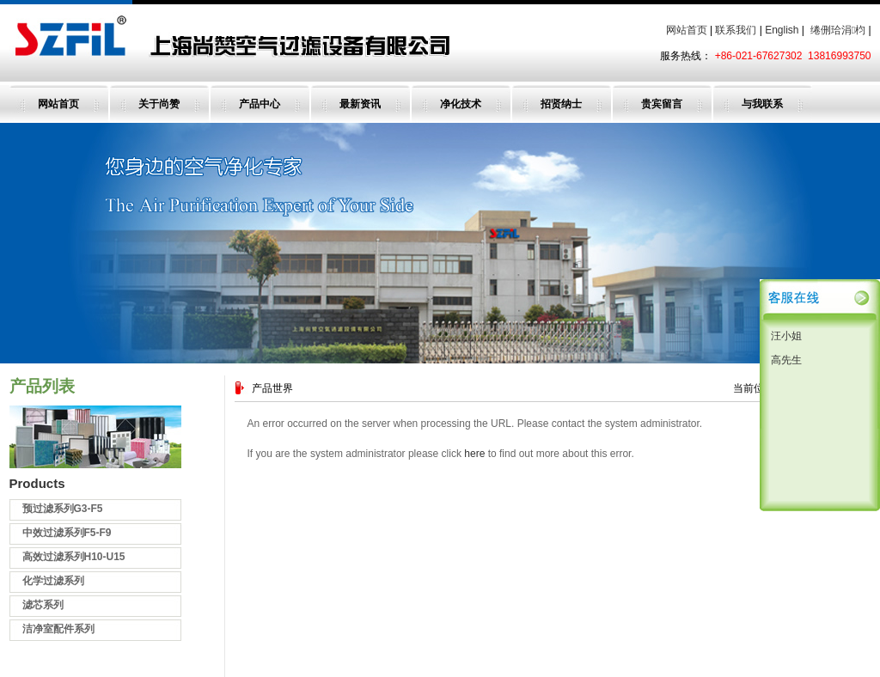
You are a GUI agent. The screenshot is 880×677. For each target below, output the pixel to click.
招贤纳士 (561, 104)
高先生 (785, 360)
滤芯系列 (43, 605)
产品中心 (259, 104)
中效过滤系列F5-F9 (67, 533)
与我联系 (762, 104)
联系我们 (735, 30)
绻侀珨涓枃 (837, 30)
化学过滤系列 (53, 581)
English (781, 30)
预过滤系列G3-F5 (62, 509)
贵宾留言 (661, 104)
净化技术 (460, 104)
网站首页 (686, 30)
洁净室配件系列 (58, 629)
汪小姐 (785, 336)
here (474, 454)
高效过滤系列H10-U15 (73, 557)
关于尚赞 (159, 104)
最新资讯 (360, 104)
